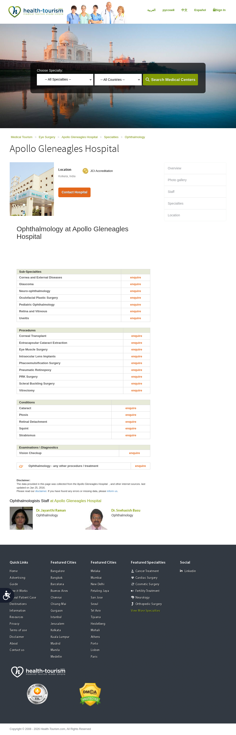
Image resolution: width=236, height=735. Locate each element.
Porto (94, 643)
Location (174, 215)
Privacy (15, 623)
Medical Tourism (21, 137)
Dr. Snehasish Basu (125, 510)
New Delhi (98, 584)
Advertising (18, 577)
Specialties (111, 137)
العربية (151, 10)
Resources (17, 617)
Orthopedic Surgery (149, 604)
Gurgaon (57, 610)
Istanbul (56, 617)
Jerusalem (58, 623)
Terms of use (18, 630)
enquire (135, 277)
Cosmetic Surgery (147, 584)
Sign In (219, 10)
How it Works (19, 591)
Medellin (56, 656)
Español (200, 10)
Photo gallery (177, 180)
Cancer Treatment (147, 571)
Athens (95, 637)
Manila (55, 650)
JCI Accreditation (101, 171)
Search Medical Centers (173, 80)
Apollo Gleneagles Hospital (79, 137)
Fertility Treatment (148, 591)
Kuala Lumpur (60, 637)
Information (18, 610)
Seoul (94, 604)
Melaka (95, 571)
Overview (174, 168)
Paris (94, 656)
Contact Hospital (74, 192)
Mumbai (96, 577)
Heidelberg (98, 623)
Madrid (56, 643)
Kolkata (56, 630)
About (14, 643)
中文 (184, 10)
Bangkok (57, 577)
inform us (112, 491)
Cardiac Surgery (147, 577)
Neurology (143, 597)
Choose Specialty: (50, 70)
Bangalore (58, 571)
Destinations (18, 604)
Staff (171, 192)
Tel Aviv (96, 610)
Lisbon (95, 650)
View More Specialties (145, 610)
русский (168, 10)
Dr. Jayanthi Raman (51, 510)
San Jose (97, 597)
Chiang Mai (58, 604)
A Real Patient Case (23, 597)
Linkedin (188, 571)
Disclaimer (17, 637)
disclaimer (41, 491)
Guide (14, 584)
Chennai (56, 597)
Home (14, 571)
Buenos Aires (59, 591)
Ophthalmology (135, 137)
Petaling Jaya (100, 591)
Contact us (17, 650)
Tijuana (96, 617)
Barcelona (57, 584)
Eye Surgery (47, 137)
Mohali (95, 630)
